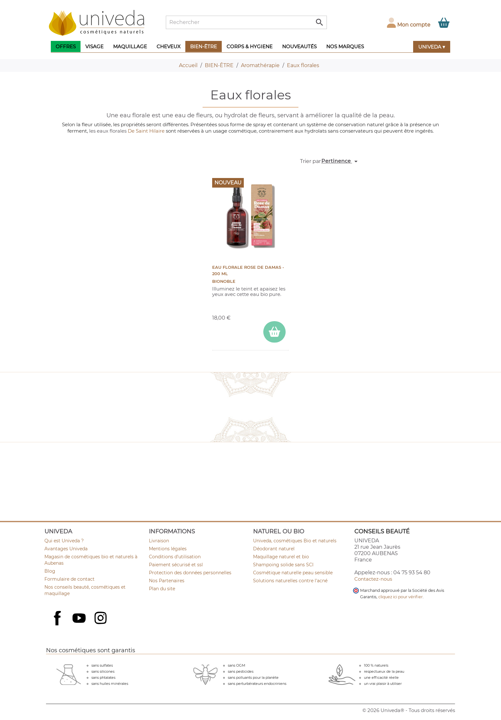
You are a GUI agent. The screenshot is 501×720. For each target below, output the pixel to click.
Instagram (101, 618)
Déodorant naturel (274, 549)
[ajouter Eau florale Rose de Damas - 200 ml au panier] (274, 332)
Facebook (58, 625)
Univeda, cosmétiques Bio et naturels (294, 541)
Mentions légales (168, 549)
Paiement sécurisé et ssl (176, 565)
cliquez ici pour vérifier (400, 596)
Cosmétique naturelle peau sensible (293, 573)
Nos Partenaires (166, 581)
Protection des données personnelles (190, 573)
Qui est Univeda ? (64, 541)
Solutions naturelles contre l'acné (290, 581)
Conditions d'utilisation (175, 557)
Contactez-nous (373, 579)
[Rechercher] (246, 22)
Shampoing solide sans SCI (283, 565)
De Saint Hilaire (146, 131)
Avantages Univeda (66, 549)
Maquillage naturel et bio (281, 557)
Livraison (159, 541)
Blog (49, 571)
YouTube (80, 618)
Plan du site (162, 589)
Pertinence (340, 161)
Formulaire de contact (69, 579)
